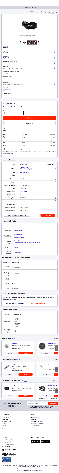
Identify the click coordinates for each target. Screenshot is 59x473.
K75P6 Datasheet (18, 230)
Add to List (29, 123)
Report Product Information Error (16, 215)
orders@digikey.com (8, 444)
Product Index (4, 11)
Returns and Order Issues (37, 423)
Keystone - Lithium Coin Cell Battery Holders (25, 244)
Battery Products (15, 11)
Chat (4, 438)
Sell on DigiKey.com (6, 421)
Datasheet (6, 89)
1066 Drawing (17, 252)
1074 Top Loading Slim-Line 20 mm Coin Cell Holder (27, 242)
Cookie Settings (37, 466)
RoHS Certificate (18, 234)
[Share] (57, 13)
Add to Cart (29, 118)
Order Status (34, 419)
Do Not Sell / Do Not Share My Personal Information (29, 470)
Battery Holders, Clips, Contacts (29, 11)
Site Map (4, 425)
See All (13, 338)
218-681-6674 (6, 442)
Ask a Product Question (38, 303)
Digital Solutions (6, 427)
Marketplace (5, 419)
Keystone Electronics (8, 58)
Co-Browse (6, 447)
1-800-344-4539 (7, 440)
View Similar (48, 215)
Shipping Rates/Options (37, 421)
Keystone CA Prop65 (19, 237)
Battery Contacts (18, 240)
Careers (4, 423)
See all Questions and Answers (15, 303)
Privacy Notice (45, 409)
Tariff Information (35, 425)
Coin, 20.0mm (23, 191)
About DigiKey (5, 417)
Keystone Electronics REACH (21, 236)
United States (7, 465)
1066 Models (6, 95)
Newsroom (4, 429)
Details (25, 353)
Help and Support (35, 417)
